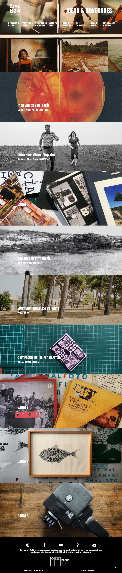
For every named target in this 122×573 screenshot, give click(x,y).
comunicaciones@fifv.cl (88, 570)
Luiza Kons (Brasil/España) (36, 155)
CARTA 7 (23, 407)
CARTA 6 (23, 461)
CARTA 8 (23, 204)
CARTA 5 (23, 516)
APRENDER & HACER (13, 24)
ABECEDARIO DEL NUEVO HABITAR (39, 358)
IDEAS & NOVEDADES (67, 24)
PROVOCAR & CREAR (27, 24)
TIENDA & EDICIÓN (93, 24)
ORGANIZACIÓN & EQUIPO (109, 24)
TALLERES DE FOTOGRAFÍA (34, 258)
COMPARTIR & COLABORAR (41, 24)
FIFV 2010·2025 (80, 24)
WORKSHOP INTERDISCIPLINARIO (38, 308)
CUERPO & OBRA (53, 24)
